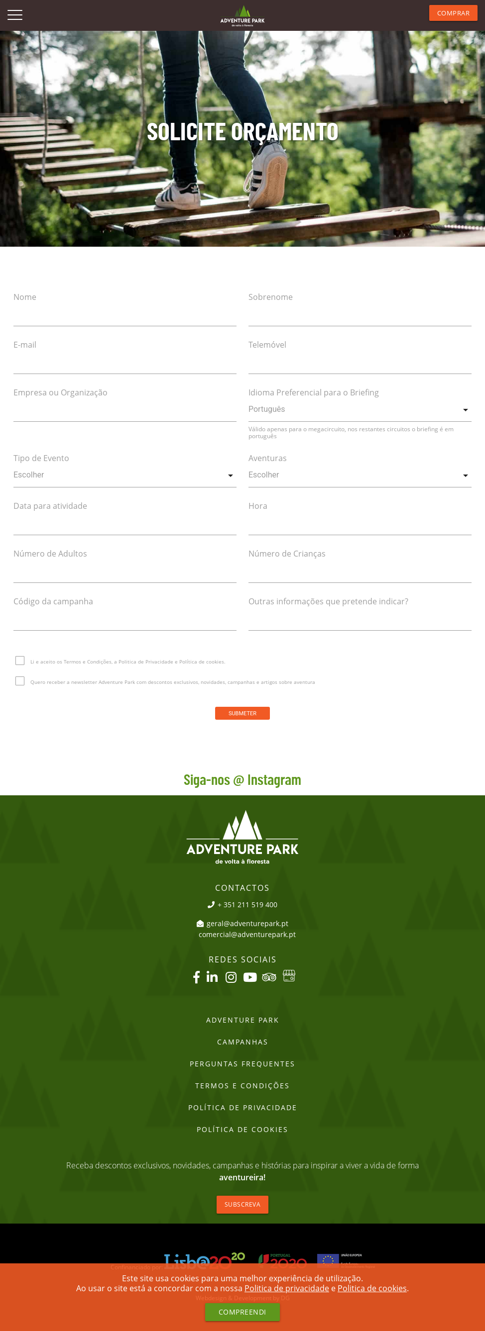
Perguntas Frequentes (242, 1063)
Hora (257, 506)
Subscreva (243, 1204)
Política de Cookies (242, 1129)
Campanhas (242, 1042)
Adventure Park (242, 1020)
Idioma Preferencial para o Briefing (313, 392)
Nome (24, 297)
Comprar (453, 12)
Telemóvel (267, 345)
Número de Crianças (287, 554)
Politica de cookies (372, 1288)
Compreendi (242, 1312)
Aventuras (267, 458)
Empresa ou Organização (60, 392)
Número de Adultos (50, 554)
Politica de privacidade (286, 1288)
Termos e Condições (242, 1085)
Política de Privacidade (242, 1107)
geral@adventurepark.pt (242, 923)
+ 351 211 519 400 (242, 904)
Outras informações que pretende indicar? (328, 601)
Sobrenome (270, 297)
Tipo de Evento (41, 458)
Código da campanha (53, 601)
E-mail (24, 345)
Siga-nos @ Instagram (242, 780)
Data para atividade (50, 506)
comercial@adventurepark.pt (247, 934)
